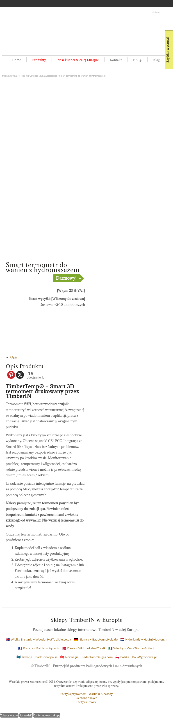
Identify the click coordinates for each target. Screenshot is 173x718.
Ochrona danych (86, 698)
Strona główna (9, 75)
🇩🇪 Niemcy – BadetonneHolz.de (96, 639)
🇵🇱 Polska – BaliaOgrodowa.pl (136, 657)
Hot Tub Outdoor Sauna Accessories (39, 75)
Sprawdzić (25, 715)
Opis (14, 357)
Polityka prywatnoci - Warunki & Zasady (86, 694)
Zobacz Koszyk (9, 715)
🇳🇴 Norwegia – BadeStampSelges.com (86, 657)
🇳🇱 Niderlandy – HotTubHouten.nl (143, 639)
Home (16, 60)
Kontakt (116, 60)
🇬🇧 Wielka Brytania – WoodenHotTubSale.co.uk (38, 639)
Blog (156, 60)
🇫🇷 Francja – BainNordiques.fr (39, 648)
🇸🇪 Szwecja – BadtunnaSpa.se (37, 657)
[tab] (47, 357)
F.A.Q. (137, 60)
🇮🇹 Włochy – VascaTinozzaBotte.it (131, 648)
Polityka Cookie (86, 702)
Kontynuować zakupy (46, 715)
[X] (20, 375)
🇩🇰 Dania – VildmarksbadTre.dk (83, 648)
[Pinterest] (11, 375)
